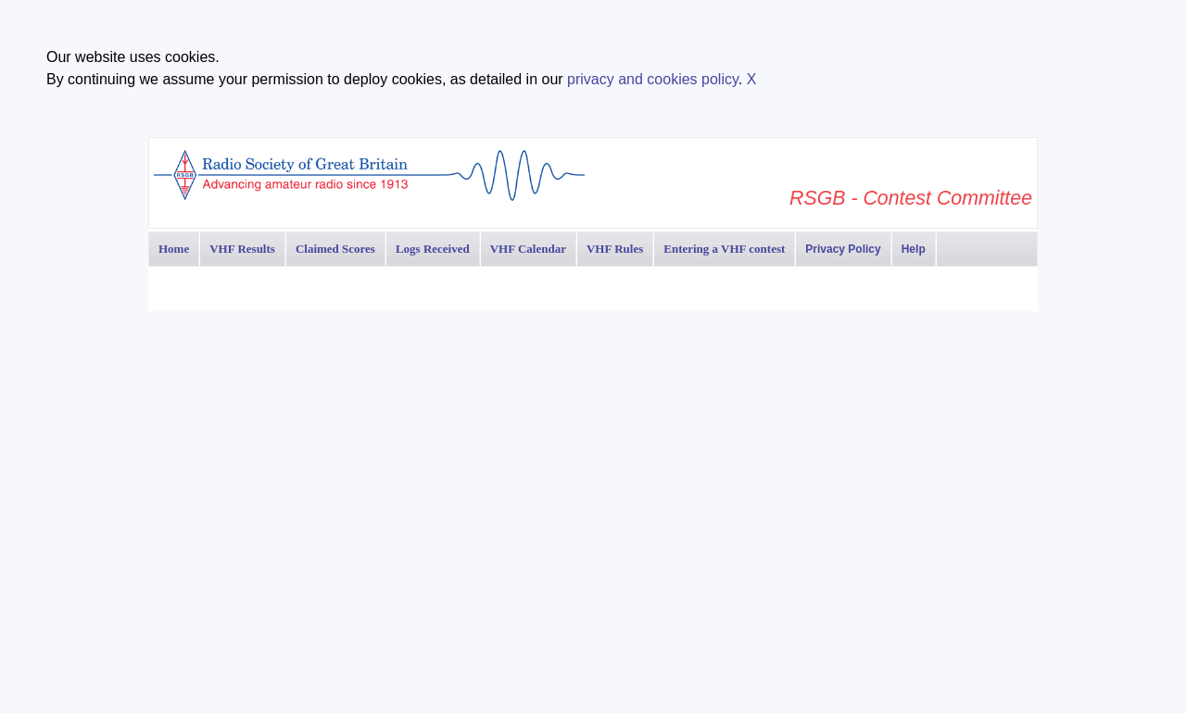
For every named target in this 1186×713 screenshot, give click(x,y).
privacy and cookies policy (652, 79)
